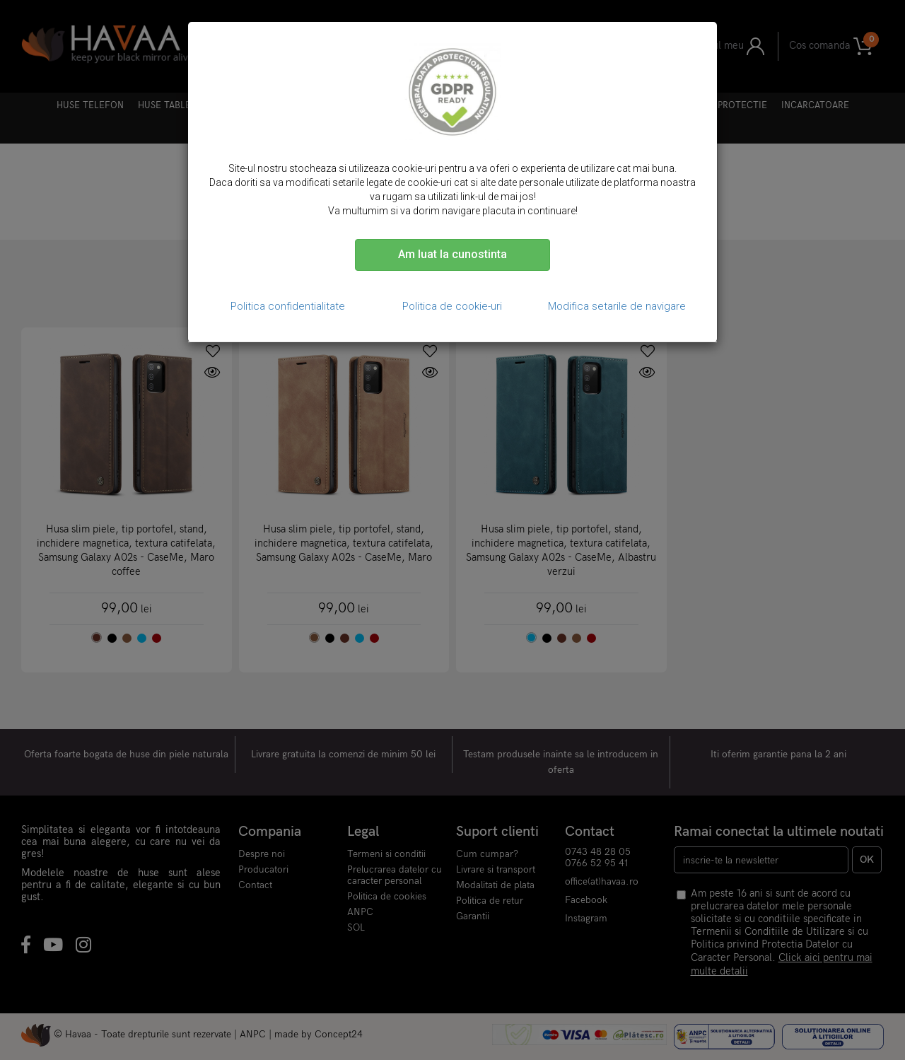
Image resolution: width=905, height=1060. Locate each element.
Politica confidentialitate (287, 306)
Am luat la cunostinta (452, 254)
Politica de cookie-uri (452, 306)
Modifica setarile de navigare (617, 306)
